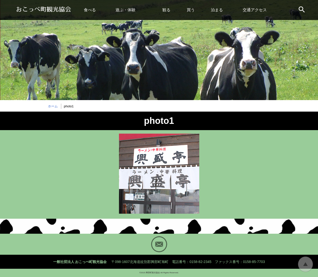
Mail (159, 244)
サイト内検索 (302, 10)
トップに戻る (305, 264)
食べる (90, 10)
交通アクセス (255, 10)
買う (191, 10)
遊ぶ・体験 (125, 10)
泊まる (217, 10)
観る (166, 10)
